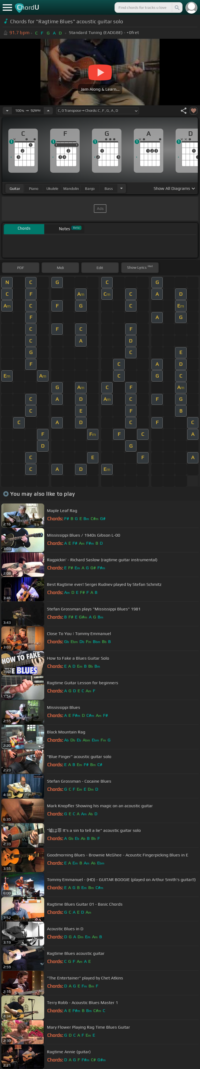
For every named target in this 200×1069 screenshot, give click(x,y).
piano (33, 188)
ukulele (52, 188)
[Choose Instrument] (121, 188)
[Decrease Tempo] (7, 110)
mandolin (71, 188)
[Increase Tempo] (48, 110)
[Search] (177, 7)
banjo (90, 188)
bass (109, 188)
